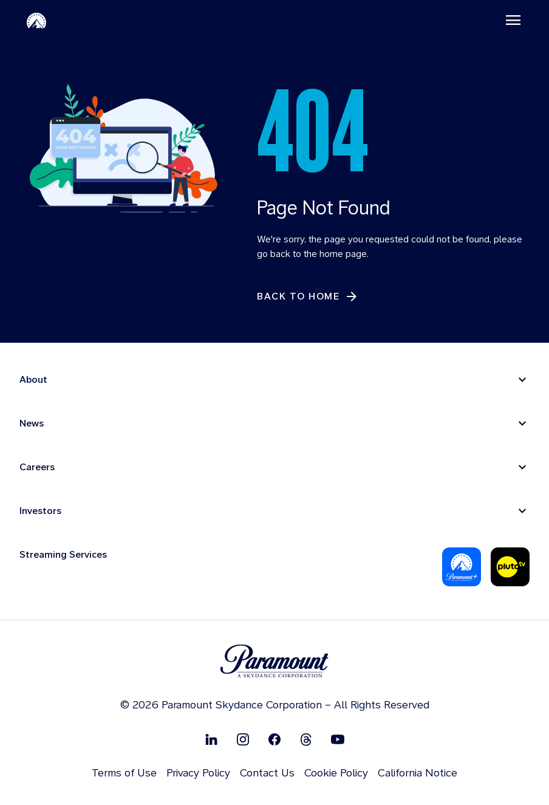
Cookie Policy (336, 772)
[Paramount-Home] (36, 20)
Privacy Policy (198, 772)
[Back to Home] (308, 296)
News (31, 423)
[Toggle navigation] (513, 20)
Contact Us (267, 772)
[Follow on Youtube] (337, 739)
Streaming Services (63, 554)
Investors (40, 510)
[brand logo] (274, 661)
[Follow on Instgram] (243, 739)
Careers (37, 467)
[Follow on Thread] (306, 739)
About (33, 379)
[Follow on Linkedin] (211, 739)
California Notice (417, 772)
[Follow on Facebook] (274, 739)
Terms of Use (124, 772)
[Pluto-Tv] (510, 566)
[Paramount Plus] (461, 566)
